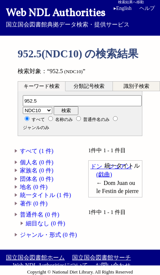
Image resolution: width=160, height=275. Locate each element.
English (123, 8)
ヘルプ (147, 8)
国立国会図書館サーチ (101, 257)
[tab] (41, 86)
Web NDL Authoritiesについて (50, 265)
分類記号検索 (89, 86)
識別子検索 (136, 86)
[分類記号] (82, 100)
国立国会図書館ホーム (35, 257)
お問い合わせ (113, 265)
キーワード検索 (42, 86)
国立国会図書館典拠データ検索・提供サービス (80, 17)
